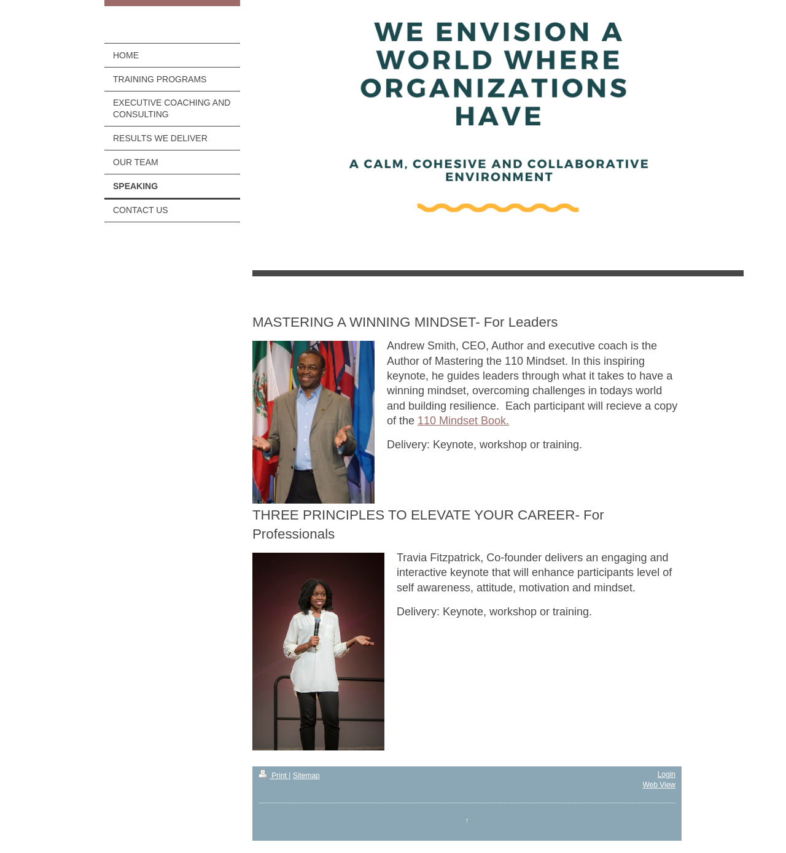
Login (666, 774)
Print (274, 775)
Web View (658, 785)
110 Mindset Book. (463, 421)
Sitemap (306, 775)
